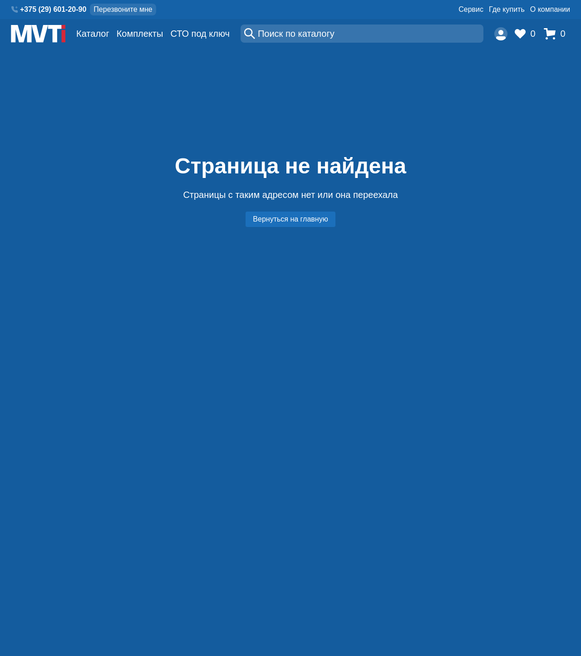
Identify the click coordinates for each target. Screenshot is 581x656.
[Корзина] (557, 33)
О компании (550, 9)
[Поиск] (362, 34)
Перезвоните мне (123, 9)
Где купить (507, 9)
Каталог (92, 34)
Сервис (470, 9)
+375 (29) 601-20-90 (53, 9)
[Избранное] (527, 33)
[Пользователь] (500, 33)
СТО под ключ (200, 34)
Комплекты (140, 34)
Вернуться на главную (290, 219)
